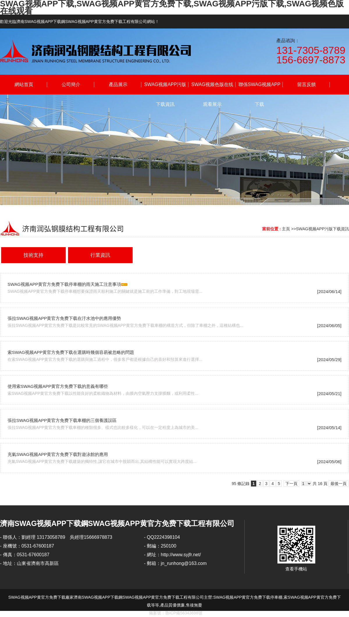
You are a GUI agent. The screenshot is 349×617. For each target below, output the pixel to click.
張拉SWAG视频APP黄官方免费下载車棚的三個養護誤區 (62, 420)
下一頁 (291, 483)
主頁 (286, 229)
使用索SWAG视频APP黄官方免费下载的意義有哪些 (58, 386)
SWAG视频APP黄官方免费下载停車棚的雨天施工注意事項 (64, 284)
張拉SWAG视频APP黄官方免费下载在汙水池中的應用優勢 (64, 318)
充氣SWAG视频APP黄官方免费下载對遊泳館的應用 (58, 454)
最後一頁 (338, 483)
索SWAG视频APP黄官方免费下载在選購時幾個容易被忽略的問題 (71, 352)
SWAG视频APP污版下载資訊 (322, 229)
